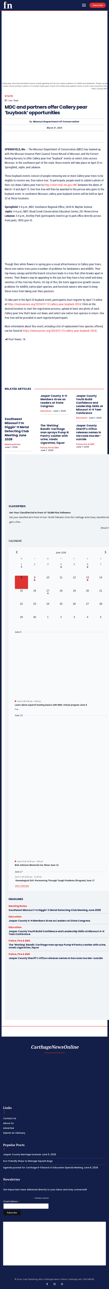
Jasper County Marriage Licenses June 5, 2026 (29, 1154)
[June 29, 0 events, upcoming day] (21, 621)
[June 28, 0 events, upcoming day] (100, 608)
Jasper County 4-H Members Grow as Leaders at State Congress (53, 401)
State (9, 96)
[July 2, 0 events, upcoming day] (61, 621)
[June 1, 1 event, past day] (21, 569)
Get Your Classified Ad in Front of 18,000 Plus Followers (40, 512)
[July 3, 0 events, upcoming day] (74, 621)
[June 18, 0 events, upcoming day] (61, 595)
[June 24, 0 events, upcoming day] (47, 608)
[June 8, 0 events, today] (21, 582)
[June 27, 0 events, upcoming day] (87, 608)
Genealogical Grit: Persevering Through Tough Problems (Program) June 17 (55, 880)
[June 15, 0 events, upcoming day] (21, 595)
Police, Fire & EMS (49, 447)
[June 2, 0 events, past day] (34, 569)
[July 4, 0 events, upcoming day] (87, 621)
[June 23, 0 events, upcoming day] (34, 608)
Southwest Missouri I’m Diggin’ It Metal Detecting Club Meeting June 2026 (17, 429)
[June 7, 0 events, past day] (100, 569)
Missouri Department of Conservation (56, 121)
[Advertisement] (54, 1243)
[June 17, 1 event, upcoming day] (47, 595)
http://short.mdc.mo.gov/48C (60, 185)
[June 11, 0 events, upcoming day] (61, 582)
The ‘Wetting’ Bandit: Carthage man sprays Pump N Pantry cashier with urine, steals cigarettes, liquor (54, 434)
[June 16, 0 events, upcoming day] (34, 595)
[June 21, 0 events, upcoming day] (100, 595)
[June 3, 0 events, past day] (47, 569)
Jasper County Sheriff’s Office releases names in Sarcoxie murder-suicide (88, 432)
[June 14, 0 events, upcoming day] (100, 582)
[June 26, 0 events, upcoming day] (74, 608)
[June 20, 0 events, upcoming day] (87, 595)
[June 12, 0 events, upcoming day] (74, 582)
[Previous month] (17, 552)
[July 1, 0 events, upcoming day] (47, 621)
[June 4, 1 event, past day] (61, 569)
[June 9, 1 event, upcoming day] (34, 582)
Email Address (11, 1201)
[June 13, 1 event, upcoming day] (87, 582)
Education (46, 411)
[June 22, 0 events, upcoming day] (21, 608)
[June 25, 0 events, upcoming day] (61, 608)
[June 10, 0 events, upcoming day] (47, 582)
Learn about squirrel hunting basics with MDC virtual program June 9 (51, 705)
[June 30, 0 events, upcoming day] (34, 621)
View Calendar (22, 886)
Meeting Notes (12, 444)
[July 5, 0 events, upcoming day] (100, 621)
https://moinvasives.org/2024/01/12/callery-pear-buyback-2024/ (45, 304)
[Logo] (8, 5)
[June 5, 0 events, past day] (74, 569)
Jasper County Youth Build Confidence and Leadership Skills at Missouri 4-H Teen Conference (89, 404)
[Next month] (105, 552)
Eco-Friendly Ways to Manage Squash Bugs (28, 1161)
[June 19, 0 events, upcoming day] (74, 595)
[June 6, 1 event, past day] (87, 569)
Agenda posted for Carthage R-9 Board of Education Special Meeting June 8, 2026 (50, 1167)
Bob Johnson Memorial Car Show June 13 (37, 865)
